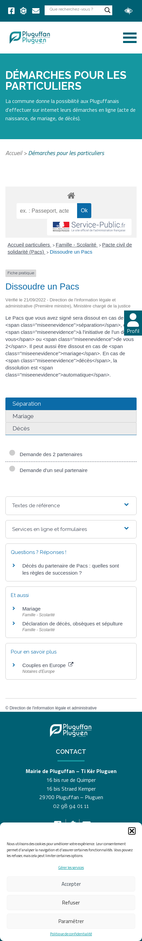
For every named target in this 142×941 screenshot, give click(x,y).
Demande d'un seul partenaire (48, 470)
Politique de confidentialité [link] (71, 934)
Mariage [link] (31, 609)
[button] (131, 831)
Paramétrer (71, 921)
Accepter (71, 884)
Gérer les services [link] (71, 867)
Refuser (71, 902)
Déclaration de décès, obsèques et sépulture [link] (72, 623)
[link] (11, 11)
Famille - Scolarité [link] (77, 245)
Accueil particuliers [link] (29, 245)
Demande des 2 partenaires (45, 454)
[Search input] (75, 9)
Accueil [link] (13, 152)
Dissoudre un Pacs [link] (71, 252)
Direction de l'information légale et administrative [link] (53, 708)
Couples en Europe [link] (47, 665)
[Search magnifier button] (107, 10)
